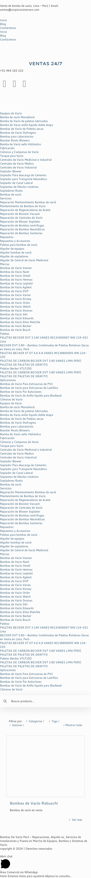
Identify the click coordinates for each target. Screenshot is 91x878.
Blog (3, 24)
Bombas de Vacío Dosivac (16, 310)
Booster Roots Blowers (15, 140)
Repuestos (6, 237)
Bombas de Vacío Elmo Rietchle (20, 322)
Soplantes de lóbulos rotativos (19, 187)
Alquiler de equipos (12, 249)
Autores (17, 725)
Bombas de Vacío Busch (15, 330)
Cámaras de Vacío (11, 399)
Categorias (35, 721)
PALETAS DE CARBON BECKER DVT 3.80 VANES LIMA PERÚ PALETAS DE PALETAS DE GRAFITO (40, 363)
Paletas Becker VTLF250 (16, 368)
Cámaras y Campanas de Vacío (19, 152)
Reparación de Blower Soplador (20, 222)
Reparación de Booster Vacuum (20, 214)
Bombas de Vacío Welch (15, 307)
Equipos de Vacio (11, 113)
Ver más (77, 820)
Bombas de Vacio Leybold (16, 283)
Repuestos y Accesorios (15, 241)
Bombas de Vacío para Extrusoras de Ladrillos (29, 388)
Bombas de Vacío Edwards (17, 318)
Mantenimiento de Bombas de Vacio (23, 206)
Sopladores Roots (11, 191)
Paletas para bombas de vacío (18, 245)
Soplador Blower (10, 171)
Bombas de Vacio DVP (14, 291)
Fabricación (7, 148)
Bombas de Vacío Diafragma (18, 133)
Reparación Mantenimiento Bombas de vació (28, 202)
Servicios (6, 198)
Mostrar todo (72, 725)
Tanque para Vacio (11, 156)
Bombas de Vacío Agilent (16, 287)
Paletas (4, 334)
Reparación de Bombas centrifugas (22, 225)
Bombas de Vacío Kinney (15, 299)
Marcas (4, 264)
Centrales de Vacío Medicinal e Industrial (26, 160)
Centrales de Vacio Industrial (18, 167)
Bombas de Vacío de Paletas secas (21, 129)
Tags (54, 721)
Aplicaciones (8, 380)
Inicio (3, 20)
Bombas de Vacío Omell (15, 276)
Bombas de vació (10, 194)
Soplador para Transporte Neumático (23, 179)
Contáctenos (8, 28)
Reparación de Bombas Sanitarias (21, 233)
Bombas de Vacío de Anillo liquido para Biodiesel (31, 395)
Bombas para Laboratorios (16, 136)
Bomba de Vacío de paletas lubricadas (24, 121)
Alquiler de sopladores (14, 256)
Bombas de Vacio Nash (14, 272)
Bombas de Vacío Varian (15, 295)
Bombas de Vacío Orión (15, 303)
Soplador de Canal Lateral (16, 183)
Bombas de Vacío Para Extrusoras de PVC (26, 384)
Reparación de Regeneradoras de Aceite (25, 210)
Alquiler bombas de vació (16, 252)
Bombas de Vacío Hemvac (16, 279)
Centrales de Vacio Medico (17, 164)
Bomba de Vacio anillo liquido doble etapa (26, 125)
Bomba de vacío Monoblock (17, 117)
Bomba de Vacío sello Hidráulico (20, 144)
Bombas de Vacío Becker (15, 326)
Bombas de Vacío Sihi (14, 314)
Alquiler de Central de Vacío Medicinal (24, 260)
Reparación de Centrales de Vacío (21, 218)
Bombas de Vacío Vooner (16, 268)
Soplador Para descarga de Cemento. (23, 175)
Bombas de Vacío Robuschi (34, 803)
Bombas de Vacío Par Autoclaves (20, 392)
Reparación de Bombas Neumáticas (22, 229)
